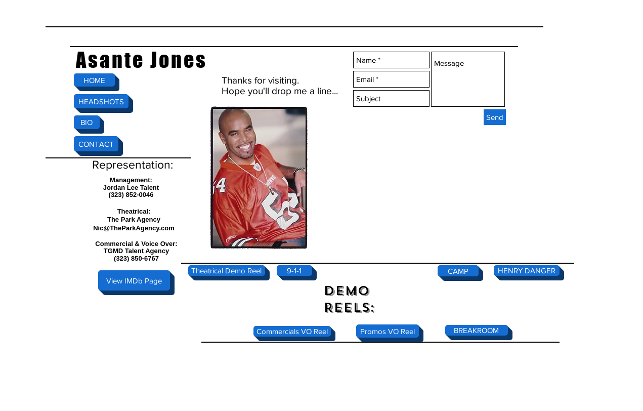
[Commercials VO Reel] (292, 331)
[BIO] (87, 122)
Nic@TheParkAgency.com (134, 228)
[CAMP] (458, 270)
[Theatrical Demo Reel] (226, 270)
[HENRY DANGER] (527, 270)
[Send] (495, 117)
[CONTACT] (96, 143)
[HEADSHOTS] (101, 101)
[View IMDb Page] (134, 280)
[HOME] (94, 80)
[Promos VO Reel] (387, 331)
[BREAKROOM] (476, 330)
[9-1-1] (294, 270)
